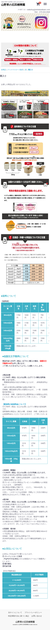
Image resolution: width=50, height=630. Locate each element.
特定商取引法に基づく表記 (18, 616)
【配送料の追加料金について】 (14, 404)
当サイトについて (15, 612)
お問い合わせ (36, 616)
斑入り (30, 70)
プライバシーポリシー (33, 612)
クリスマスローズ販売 (15, 70)
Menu (46, 2)
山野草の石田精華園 (25, 622)
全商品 (3, 70)
